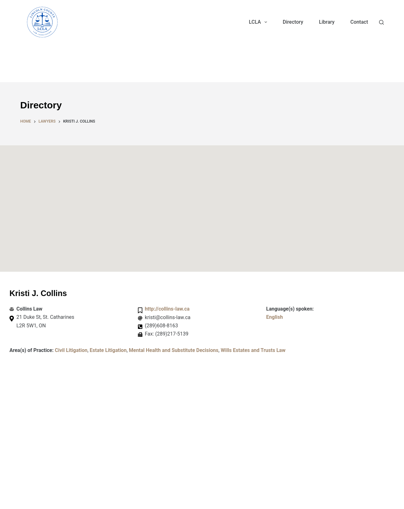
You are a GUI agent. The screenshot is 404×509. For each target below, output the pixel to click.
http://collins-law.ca (167, 309)
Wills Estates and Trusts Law (253, 350)
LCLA (259, 22)
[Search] (381, 22)
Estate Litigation (108, 350)
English (274, 317)
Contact (359, 22)
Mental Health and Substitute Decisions (173, 350)
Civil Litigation (71, 350)
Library (327, 22)
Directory (293, 22)
